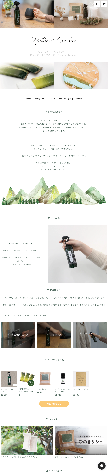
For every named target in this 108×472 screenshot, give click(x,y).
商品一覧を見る (54, 404)
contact (78, 99)
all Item (51, 99)
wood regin (65, 99)
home (28, 99)
